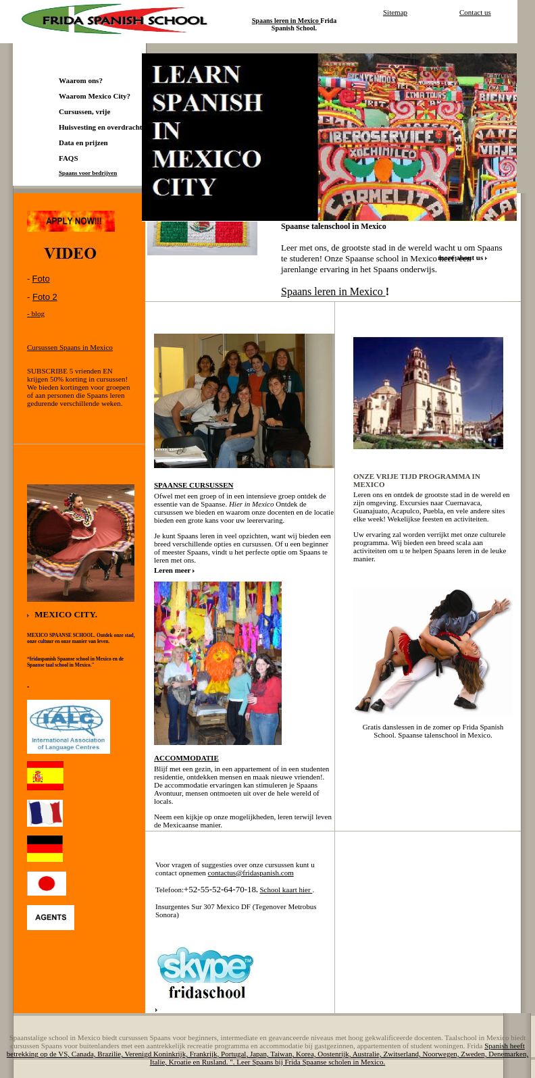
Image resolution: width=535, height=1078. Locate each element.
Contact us (475, 12)
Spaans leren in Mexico (333, 291)
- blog (36, 313)
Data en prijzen (83, 142)
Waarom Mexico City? (94, 96)
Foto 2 (44, 297)
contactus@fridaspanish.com (251, 873)
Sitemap (395, 12)
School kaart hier (285, 890)
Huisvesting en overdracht (100, 127)
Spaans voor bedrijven (88, 173)
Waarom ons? (81, 80)
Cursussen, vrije (84, 111)
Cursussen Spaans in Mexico (70, 347)
